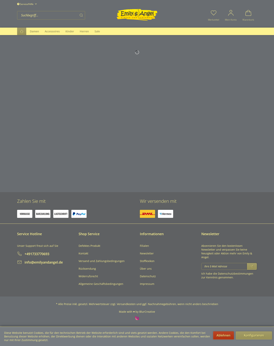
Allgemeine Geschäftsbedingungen (101, 284)
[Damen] (34, 31)
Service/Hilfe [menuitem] (25, 4)
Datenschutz (148, 276)
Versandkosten (126, 304)
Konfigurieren (254, 335)
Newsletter (147, 253)
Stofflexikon (147, 261)
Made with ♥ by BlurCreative (137, 311)
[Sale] (97, 31)
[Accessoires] (52, 31)
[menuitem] (65, 15)
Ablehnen (223, 335)
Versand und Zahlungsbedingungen (102, 261)
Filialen (144, 246)
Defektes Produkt (89, 246)
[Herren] (84, 31)
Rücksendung (87, 268)
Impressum (147, 284)
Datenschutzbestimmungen (235, 273)
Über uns (146, 268)
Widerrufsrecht (88, 276)
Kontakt (83, 253)
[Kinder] (70, 31)
